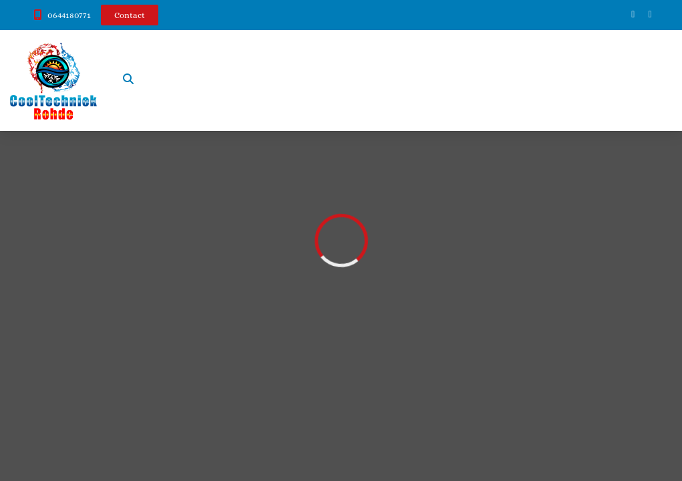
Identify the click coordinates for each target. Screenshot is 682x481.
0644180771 (69, 15)
